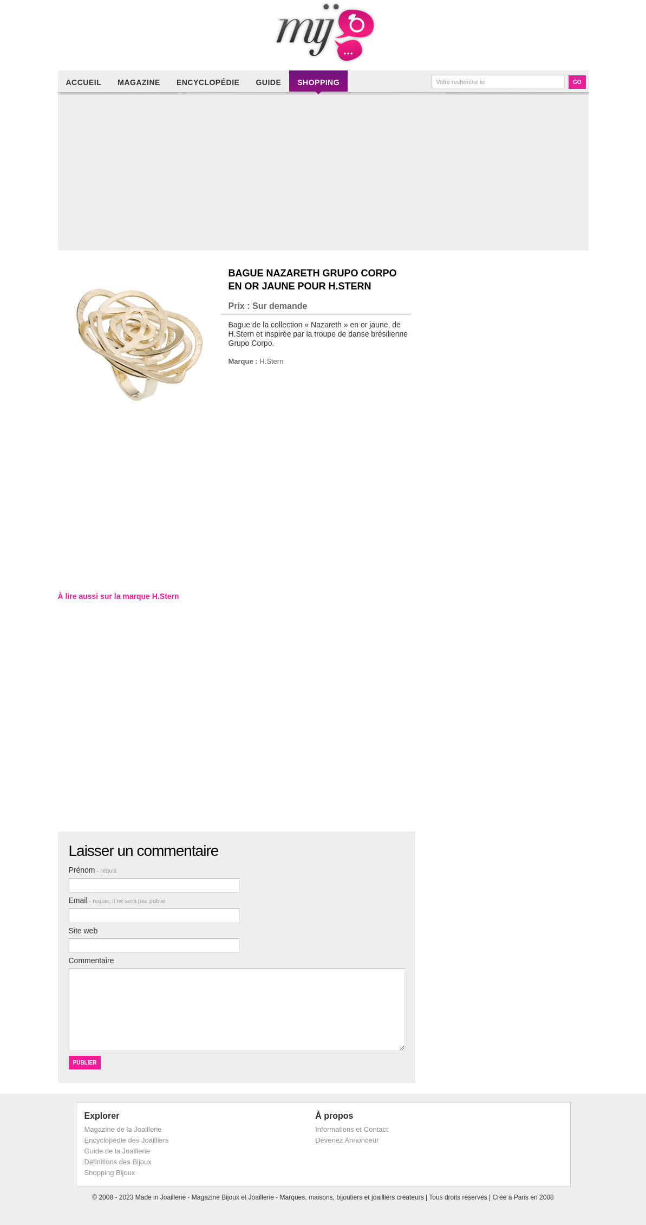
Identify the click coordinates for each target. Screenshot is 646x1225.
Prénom (93, 870)
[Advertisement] (326, 174)
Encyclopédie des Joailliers (126, 1140)
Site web (83, 930)
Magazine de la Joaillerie (123, 1129)
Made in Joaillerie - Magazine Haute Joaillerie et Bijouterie (323, 32)
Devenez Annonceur (347, 1140)
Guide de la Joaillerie (117, 1151)
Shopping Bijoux (109, 1173)
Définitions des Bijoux (118, 1162)
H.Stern (271, 361)
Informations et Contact (351, 1129)
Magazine (139, 82)
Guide (268, 82)
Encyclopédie (208, 82)
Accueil (84, 82)
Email (117, 900)
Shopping (318, 82)
